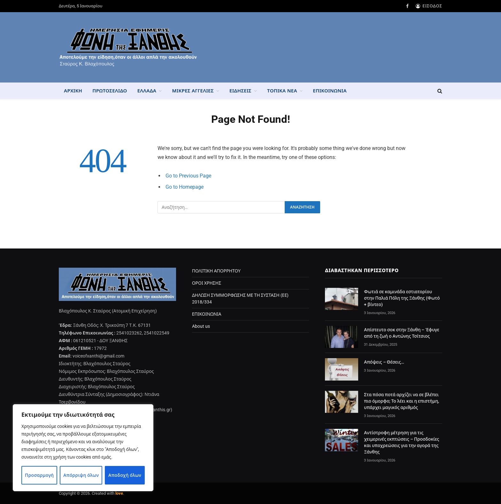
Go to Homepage (185, 187)
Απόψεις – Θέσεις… (384, 362)
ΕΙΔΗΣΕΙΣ (240, 91)
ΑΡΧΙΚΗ (73, 91)
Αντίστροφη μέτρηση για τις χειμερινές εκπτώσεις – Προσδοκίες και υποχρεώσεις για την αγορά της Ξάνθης (401, 442)
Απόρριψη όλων (81, 475)
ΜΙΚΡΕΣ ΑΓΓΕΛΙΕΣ (193, 91)
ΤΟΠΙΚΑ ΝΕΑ (282, 91)
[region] (83, 447)
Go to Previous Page (188, 176)
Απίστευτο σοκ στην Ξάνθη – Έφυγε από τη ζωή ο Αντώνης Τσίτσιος (401, 333)
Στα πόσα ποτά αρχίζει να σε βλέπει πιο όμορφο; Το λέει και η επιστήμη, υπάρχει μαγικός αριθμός (401, 401)
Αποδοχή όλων (124, 475)
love (119, 493)
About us (201, 326)
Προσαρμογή (39, 475)
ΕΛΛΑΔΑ (147, 91)
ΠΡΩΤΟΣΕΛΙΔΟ (109, 91)
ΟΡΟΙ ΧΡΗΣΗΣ (206, 283)
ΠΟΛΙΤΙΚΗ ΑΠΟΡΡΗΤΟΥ (216, 270)
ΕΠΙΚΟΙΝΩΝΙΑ (330, 91)
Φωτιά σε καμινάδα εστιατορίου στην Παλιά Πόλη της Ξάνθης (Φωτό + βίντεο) (402, 298)
